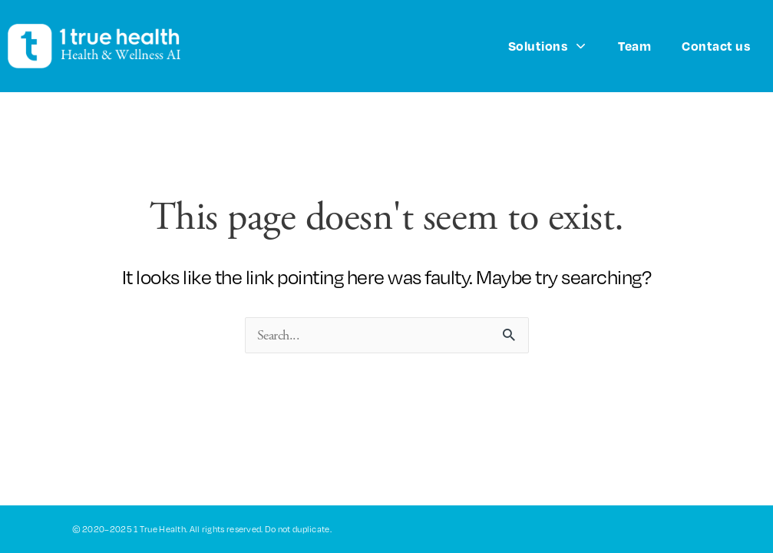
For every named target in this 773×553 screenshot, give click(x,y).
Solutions (547, 46)
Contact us (716, 46)
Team (634, 46)
